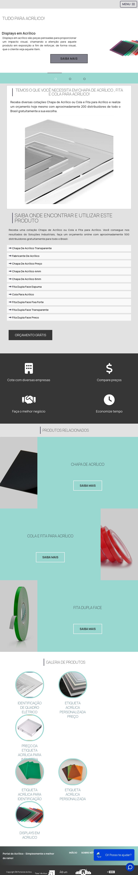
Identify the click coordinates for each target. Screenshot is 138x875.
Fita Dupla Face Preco (24, 320)
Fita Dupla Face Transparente (29, 312)
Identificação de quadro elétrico (30, 705)
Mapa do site (125, 844)
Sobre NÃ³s (88, 844)
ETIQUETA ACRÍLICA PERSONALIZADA (73, 789)
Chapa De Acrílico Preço (25, 266)
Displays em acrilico (30, 827)
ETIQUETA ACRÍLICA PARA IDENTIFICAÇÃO (30, 789)
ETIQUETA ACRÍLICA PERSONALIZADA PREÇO (73, 707)
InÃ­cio (73, 844)
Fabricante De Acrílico (24, 258)
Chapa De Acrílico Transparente (30, 251)
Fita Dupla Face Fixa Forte (26, 305)
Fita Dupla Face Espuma (25, 289)
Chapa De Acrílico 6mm (25, 282)
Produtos (106, 844)
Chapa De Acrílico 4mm (25, 274)
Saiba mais (69, 59)
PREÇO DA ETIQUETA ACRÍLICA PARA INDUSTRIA (29, 748)
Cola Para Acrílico (21, 297)
